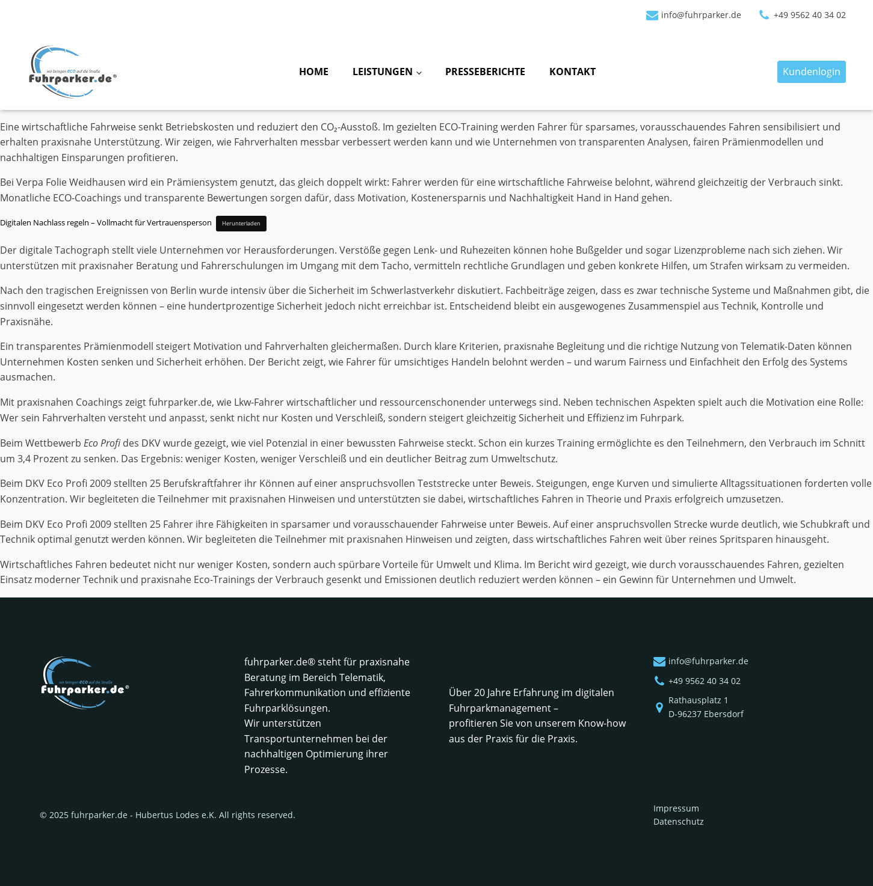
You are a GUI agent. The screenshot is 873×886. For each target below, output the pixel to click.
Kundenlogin (812, 71)
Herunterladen (241, 223)
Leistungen (383, 71)
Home (314, 71)
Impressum (676, 808)
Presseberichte (485, 71)
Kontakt (572, 71)
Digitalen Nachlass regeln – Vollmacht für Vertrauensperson (106, 222)
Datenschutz (678, 821)
